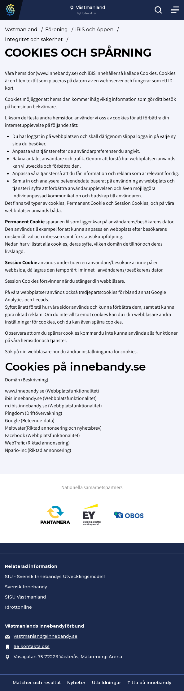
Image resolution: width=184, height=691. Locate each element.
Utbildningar (106, 682)
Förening (56, 29)
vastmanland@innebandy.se (45, 636)
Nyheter (76, 682)
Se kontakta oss (32, 646)
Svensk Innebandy (26, 587)
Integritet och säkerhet (34, 39)
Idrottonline (18, 607)
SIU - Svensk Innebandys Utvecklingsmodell (55, 576)
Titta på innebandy (149, 682)
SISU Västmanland (25, 597)
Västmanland (21, 29)
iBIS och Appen (94, 29)
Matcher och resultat (37, 682)
